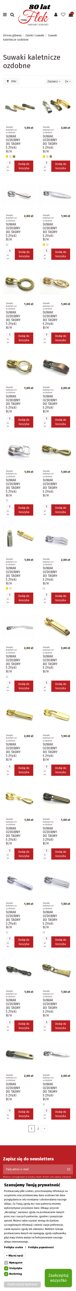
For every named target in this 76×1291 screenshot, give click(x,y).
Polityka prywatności (41, 1247)
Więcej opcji (16, 1255)
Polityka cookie (13, 1247)
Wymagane (15, 1262)
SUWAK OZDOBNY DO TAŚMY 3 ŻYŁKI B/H (50, 836)
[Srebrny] (10, 156)
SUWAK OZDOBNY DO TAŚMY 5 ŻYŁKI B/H (13, 144)
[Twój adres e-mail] (33, 1169)
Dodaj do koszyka (23, 166)
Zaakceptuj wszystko (58, 1278)
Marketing (15, 1274)
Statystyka (15, 1268)
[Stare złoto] (14, 156)
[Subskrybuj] (68, 1169)
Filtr (11, 81)
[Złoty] (7, 156)
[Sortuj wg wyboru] (54, 81)
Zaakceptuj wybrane (22, 1284)
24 (68, 81)
